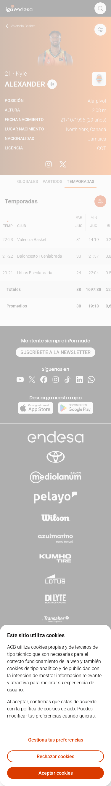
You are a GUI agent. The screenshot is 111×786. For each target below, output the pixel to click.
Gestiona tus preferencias (55, 740)
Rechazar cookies (55, 756)
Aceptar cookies (55, 773)
